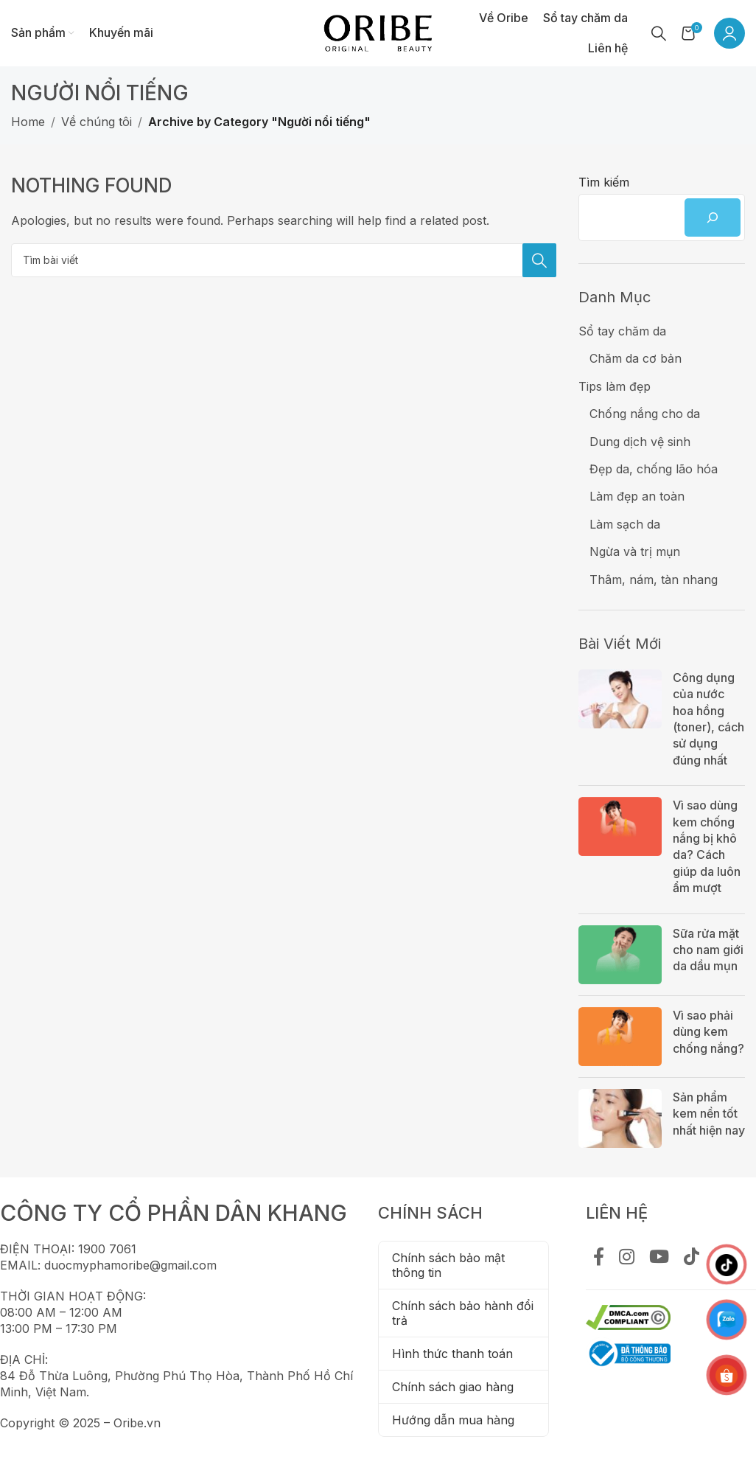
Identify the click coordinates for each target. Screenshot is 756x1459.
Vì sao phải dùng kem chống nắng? (708, 1032)
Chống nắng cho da (644, 413)
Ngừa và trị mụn (634, 551)
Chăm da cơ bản (635, 358)
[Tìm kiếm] (658, 33)
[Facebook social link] (599, 1258)
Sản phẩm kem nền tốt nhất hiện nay (709, 1114)
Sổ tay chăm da (622, 331)
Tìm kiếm (603, 182)
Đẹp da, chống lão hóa (653, 469)
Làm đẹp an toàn (637, 496)
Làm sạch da (624, 524)
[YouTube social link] (659, 1258)
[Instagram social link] (627, 1258)
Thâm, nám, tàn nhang (653, 579)
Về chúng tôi (96, 121)
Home (28, 121)
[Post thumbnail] (620, 721)
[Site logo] (378, 31)
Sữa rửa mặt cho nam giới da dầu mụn (708, 950)
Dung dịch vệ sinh (639, 441)
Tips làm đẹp (614, 386)
